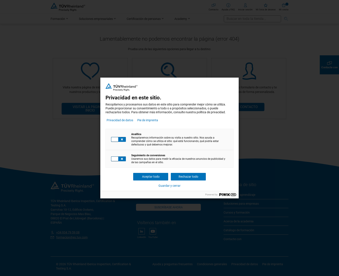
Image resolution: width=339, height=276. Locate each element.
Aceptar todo (151, 176)
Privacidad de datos (120, 120)
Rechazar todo (188, 176)
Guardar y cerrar (169, 185)
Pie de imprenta (147, 120)
